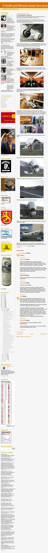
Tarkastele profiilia (4, 375)
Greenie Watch (4, 98)
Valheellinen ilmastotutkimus (8, 343)
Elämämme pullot (6, 332)
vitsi (21, 247)
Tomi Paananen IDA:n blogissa (7, 492)
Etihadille (30, 43)
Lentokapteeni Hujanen (7, 344)
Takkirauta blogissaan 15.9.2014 (6, 479)
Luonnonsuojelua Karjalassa (8, 314)
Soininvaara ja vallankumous (8, 339)
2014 (3, 302)
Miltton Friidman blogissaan (6, 483)
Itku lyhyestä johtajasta (9, 76)
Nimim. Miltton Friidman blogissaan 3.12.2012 (7, 501)
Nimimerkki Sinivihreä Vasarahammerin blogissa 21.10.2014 (7, 469)
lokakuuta (5, 310)
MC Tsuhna (3, 101)
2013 (3, 303)
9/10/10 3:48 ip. (23, 318)
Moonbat (2, 102)
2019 (3, 296)
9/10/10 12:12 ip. (23, 257)
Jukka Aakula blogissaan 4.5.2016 (7, 457)
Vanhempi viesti (43, 333)
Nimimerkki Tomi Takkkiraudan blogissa (7, 513)
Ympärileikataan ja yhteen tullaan (8, 311)
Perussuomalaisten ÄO (7, 345)
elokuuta (5, 355)
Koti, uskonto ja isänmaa (5, 37)
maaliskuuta (5, 359)
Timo (21, 296)
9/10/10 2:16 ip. (23, 294)
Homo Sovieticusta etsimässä (8, 347)
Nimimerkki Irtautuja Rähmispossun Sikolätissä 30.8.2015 (8, 461)
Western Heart (3, 106)
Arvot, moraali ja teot (6, 349)
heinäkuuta (5, 356)
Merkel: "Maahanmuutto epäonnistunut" (7, 331)
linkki (37, 17)
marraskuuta (5, 309)
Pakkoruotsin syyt (6, 348)
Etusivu (31, 333)
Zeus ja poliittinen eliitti (7, 312)
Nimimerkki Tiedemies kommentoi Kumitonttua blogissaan (7, 530)
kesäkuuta (5, 357)
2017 (3, 299)
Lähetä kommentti (20, 331)
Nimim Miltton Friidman (9, 518)
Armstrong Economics (5, 97)
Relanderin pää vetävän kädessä (8, 340)
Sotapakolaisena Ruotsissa (10, 16)
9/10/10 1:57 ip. (23, 273)
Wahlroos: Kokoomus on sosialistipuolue (5, 44)
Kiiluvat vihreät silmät (6, 333)
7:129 (8, 24)
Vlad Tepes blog (4, 105)
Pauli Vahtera (3, 103)
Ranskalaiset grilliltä (6, 322)
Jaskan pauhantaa (4, 99)
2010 (3, 307)
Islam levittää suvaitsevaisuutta (8, 335)
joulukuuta (5, 308)
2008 (3, 360)
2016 (3, 300)
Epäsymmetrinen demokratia (10, 51)
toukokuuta (5, 358)
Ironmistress (23, 253)
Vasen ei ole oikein (10, 84)
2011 (3, 306)
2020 (3, 295)
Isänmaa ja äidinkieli (6, 329)
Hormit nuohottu (5, 323)
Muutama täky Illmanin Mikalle (8, 313)
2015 (3, 301)
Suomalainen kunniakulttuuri (8, 341)
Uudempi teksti (20, 333)
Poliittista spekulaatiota (7, 325)
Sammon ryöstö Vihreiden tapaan (9, 336)
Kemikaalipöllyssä (6, 324)
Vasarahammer (4, 104)
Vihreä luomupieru (6, 320)
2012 (3, 304)
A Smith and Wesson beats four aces (25, 5)
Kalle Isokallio (3, 100)
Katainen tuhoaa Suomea (7, 334)
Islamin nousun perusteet (7, 317)
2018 (3, 297)
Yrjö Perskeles (4, 107)
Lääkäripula (3, 32)
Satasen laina (9, 67)
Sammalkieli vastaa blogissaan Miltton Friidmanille (7, 540)
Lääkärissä (5, 321)
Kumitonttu (23, 259)
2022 (3, 294)
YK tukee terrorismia (6, 342)
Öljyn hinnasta (5, 353)
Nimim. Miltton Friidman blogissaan (8, 524)
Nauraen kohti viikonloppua (7, 346)
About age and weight (6, 326)
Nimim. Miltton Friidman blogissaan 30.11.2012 (7, 497)
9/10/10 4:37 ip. (23, 329)
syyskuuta (5, 354)
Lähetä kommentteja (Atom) (25, 336)
